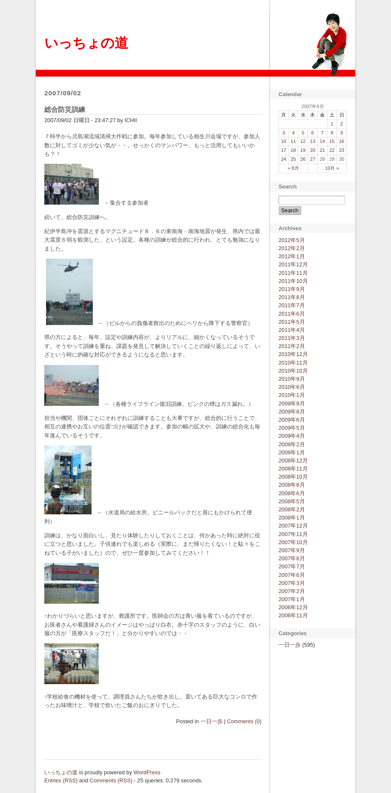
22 (331, 150)
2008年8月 (292, 485)
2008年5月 (292, 501)
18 (293, 150)
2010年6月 (292, 387)
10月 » (332, 168)
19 (302, 150)
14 (322, 141)
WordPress (147, 772)
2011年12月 (293, 264)
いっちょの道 (86, 43)
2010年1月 (292, 395)
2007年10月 (293, 542)
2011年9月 (292, 289)
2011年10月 (293, 281)
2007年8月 (292, 558)
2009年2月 (292, 444)
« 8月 (293, 168)
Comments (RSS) (111, 780)
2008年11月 (293, 468)
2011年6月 (292, 314)
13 (312, 141)
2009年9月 (292, 403)
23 (341, 150)
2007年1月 (292, 599)
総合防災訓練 (64, 109)
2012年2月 (292, 248)
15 (331, 141)
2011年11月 (293, 273)
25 (293, 159)
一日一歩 (212, 721)
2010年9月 (292, 379)
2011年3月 (292, 338)
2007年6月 (292, 575)
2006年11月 (293, 615)
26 (302, 159)
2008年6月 (292, 493)
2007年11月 (293, 534)
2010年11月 (293, 362)
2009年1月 (292, 452)
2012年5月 (292, 240)
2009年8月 (292, 411)
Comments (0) (244, 721)
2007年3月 (292, 583)
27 (312, 159)
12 (302, 141)
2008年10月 (293, 477)
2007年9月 (292, 550)
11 (293, 141)
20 (312, 150)
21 (322, 150)
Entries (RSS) (61, 780)
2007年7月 (292, 566)
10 (283, 141)
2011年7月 (292, 305)
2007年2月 (292, 591)
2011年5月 (292, 322)
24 (283, 159)
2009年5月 (292, 428)
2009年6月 (292, 419)
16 (341, 141)
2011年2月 (292, 346)
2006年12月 (293, 607)
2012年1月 (292, 256)
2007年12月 (293, 525)
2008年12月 (293, 460)
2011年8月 (292, 297)
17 (283, 150)
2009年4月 (292, 436)
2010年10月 (293, 371)
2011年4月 (292, 330)
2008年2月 (292, 509)
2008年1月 (292, 517)
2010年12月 (293, 354)
